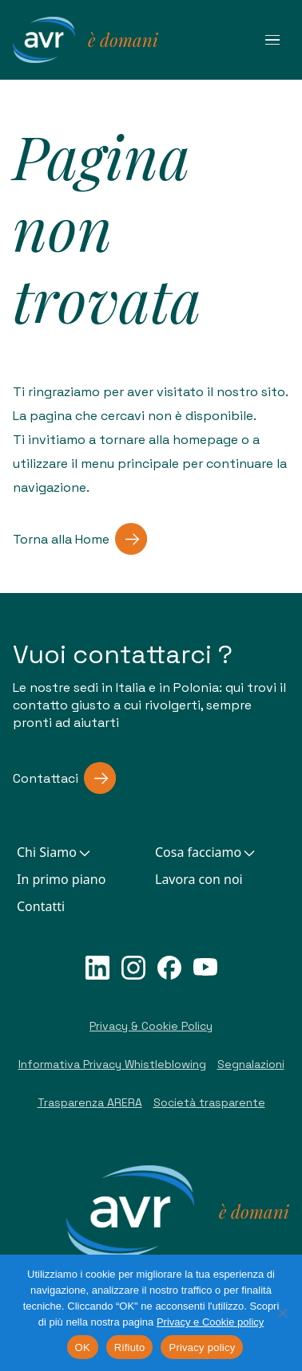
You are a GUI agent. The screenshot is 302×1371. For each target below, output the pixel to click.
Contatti (41, 906)
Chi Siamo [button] (55, 852)
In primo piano (61, 879)
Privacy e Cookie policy (210, 1322)
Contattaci (64, 778)
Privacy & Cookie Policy (151, 1026)
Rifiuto (129, 1347)
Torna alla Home (80, 538)
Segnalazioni (250, 1064)
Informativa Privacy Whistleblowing (112, 1064)
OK (82, 1347)
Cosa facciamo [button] (206, 852)
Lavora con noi (199, 879)
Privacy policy (202, 1347)
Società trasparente (209, 1102)
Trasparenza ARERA (90, 1102)
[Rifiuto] (282, 1313)
